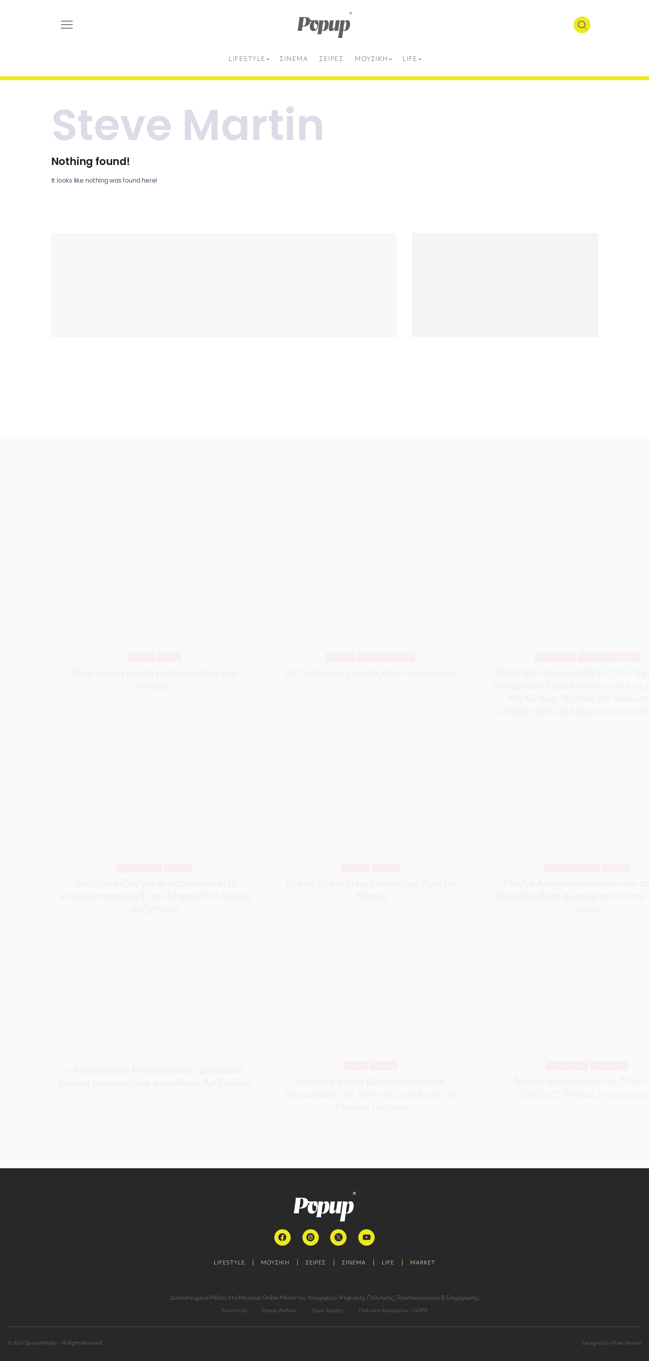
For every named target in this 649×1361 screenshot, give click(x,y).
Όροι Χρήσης (327, 1310)
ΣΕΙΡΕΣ (316, 1262)
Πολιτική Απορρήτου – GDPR (393, 1310)
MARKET (422, 1262)
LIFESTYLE (229, 1262)
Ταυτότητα (234, 1310)
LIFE (388, 1262)
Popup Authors (279, 1310)
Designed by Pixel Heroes (611, 1342)
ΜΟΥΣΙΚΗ (275, 1262)
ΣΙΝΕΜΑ (354, 1262)
